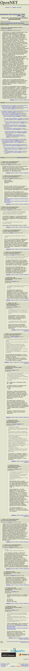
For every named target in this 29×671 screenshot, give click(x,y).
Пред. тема (22, 642)
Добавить (13, 666)
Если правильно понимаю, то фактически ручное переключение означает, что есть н (13, 142)
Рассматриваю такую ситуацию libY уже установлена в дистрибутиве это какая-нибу (15, 135)
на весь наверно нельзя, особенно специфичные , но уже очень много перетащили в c (16, 122)
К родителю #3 (16, 362)
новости (7, 7)
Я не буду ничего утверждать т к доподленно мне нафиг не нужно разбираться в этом (16, 119)
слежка (23, 14)
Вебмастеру (25, 666)
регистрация (16, 14)
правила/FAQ (7, 14)
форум (14, 7)
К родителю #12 (21, 637)
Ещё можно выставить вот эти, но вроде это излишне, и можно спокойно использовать (16, 148)
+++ (11, 7)
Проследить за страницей (4, 665)
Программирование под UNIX (11, 23)
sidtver (9, 30)
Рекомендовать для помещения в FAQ (13, 641)
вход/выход (18, 15)
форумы (2, 14)
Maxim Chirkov (24, 665)
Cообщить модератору (24, 99)
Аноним (13, 106)
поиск (10, 14)
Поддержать (19, 666)
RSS (23, 16)
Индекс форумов (23, 641)
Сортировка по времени (21, 157)
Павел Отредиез (22, 126)
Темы (27, 641)
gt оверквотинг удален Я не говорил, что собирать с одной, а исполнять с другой (16, 132)
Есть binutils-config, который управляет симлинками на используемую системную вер (15, 145)
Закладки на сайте (5, 663)
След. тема (27, 642)
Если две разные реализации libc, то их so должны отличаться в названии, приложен (14, 126)
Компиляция (21, 23)
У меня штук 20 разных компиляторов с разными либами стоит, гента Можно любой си (13, 140)
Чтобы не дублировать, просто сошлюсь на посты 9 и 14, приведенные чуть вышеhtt (16, 152)
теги (18, 7)
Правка (16, 99)
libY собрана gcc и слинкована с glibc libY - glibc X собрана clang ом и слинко (15, 129)
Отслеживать (26, 24)
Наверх (16, 172)
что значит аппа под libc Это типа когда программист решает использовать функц (14, 116)
